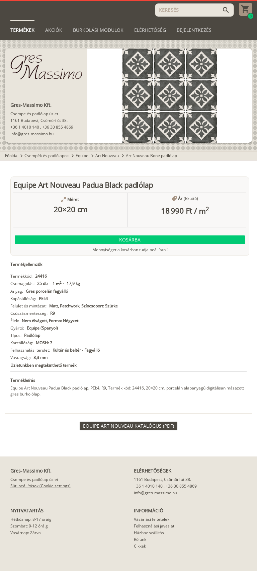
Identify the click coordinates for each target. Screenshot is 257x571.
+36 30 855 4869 (57, 127)
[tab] (22, 30)
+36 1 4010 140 (24, 127)
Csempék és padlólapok (47, 155)
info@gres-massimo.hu (32, 134)
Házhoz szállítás (149, 533)
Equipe (82, 155)
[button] (130, 239)
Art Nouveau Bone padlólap (151, 155)
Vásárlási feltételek (151, 519)
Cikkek (140, 546)
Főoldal (11, 155)
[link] (128, 426)
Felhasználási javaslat (154, 526)
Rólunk (140, 539)
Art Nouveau (107, 155)
